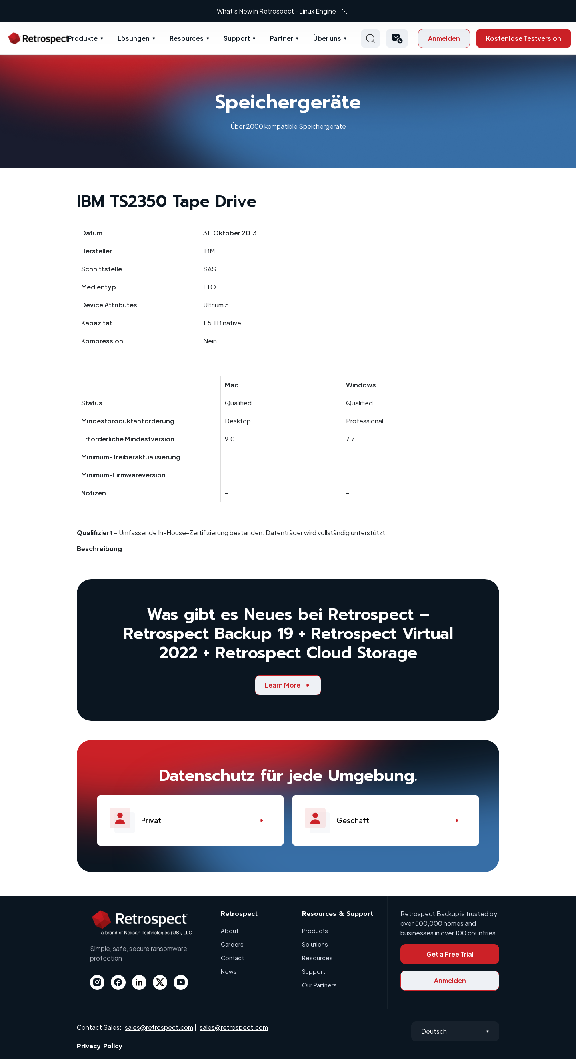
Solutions (315, 944)
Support (237, 38)
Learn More (288, 685)
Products (315, 930)
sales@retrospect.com (159, 1027)
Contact (232, 957)
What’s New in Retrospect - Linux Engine (280, 11)
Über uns (327, 38)
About (229, 930)
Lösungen (134, 38)
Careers (232, 944)
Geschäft (385, 820)
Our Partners (319, 985)
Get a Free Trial (450, 954)
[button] (397, 38)
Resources (187, 38)
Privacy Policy (99, 1046)
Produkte (83, 38)
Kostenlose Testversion (523, 38)
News (229, 971)
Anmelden (444, 38)
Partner (281, 38)
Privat (190, 820)
